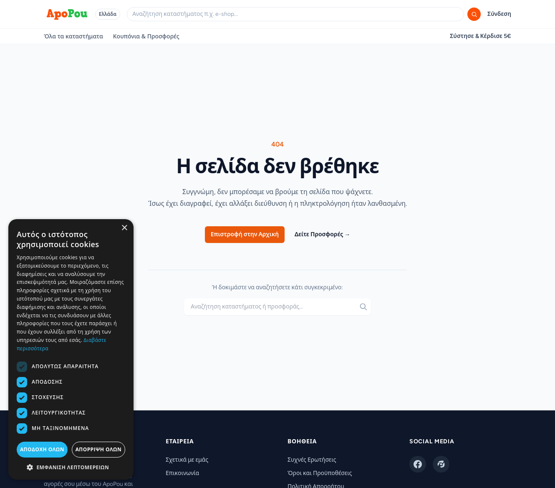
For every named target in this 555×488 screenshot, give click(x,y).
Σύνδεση (499, 14)
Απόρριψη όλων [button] (98, 449)
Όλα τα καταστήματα (73, 36)
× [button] (124, 228)
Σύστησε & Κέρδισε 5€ (480, 36)
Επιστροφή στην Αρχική (245, 234)
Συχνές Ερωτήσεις (312, 459)
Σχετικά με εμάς (187, 459)
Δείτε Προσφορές (322, 234)
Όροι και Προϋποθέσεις (320, 473)
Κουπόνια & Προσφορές (146, 36)
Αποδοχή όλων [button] (42, 449)
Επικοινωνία (182, 473)
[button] (71, 467)
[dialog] (71, 349)
